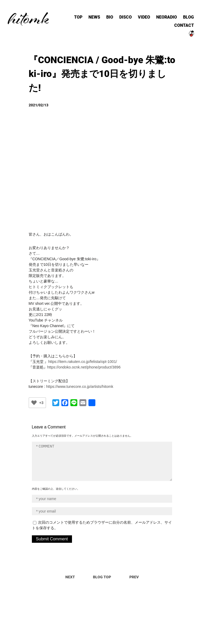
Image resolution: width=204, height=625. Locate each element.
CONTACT (183, 27)
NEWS (102, 19)
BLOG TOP (102, 576)
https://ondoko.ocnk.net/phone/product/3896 (83, 366)
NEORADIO (167, 19)
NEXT (70, 576)
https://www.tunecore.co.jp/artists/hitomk (79, 385)
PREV (134, 576)
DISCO (130, 19)
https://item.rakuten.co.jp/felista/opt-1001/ (82, 361)
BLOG (187, 19)
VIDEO (146, 19)
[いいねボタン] (34, 402)
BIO (116, 19)
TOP (87, 19)
